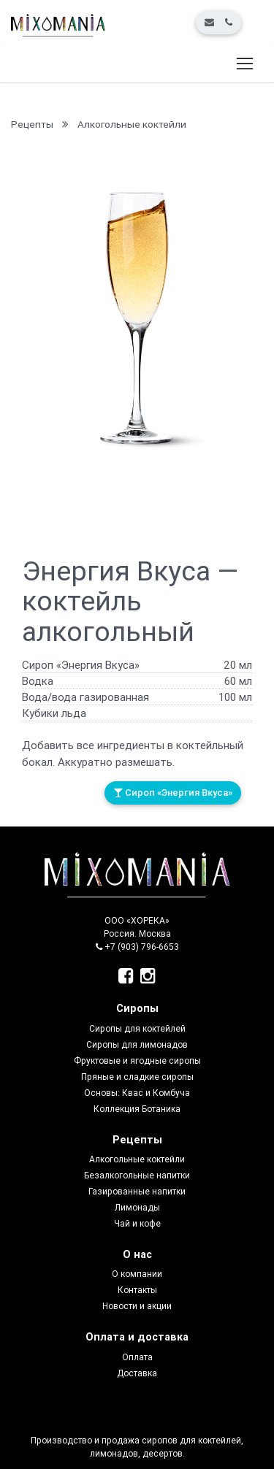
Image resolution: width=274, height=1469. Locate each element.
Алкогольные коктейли (131, 124)
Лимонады (137, 1207)
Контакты (137, 1289)
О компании (137, 1273)
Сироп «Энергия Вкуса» (172, 792)
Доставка (137, 1373)
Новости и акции (137, 1305)
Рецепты (32, 124)
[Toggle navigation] (244, 64)
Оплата (137, 1356)
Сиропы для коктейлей (137, 1028)
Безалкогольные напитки (137, 1175)
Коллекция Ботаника (137, 1108)
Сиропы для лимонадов (137, 1044)
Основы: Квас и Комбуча (137, 1092)
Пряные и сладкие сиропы (137, 1076)
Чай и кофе (137, 1223)
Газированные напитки (137, 1191)
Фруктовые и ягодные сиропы (137, 1060)
